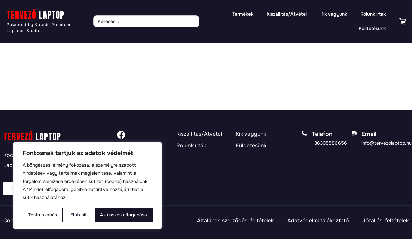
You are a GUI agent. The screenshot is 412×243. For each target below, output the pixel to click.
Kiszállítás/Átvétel (287, 14)
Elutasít (78, 215)
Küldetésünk (372, 28)
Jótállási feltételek (385, 220)
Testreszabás (42, 215)
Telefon (322, 134)
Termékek (242, 14)
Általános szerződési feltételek (235, 220)
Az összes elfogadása (124, 215)
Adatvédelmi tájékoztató (318, 220)
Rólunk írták (373, 14)
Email (368, 134)
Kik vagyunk (333, 14)
